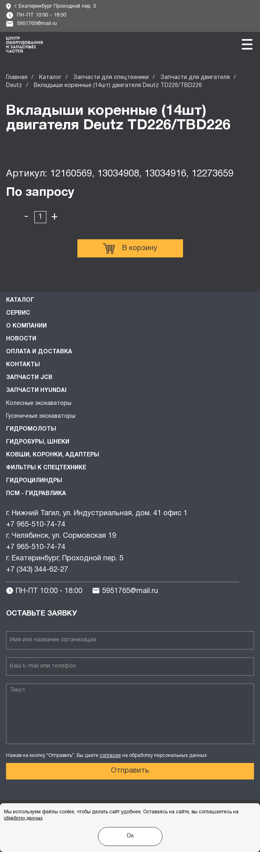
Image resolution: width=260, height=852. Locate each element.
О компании (26, 326)
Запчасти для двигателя (195, 77)
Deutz (14, 85)
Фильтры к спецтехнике (46, 468)
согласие (110, 755)
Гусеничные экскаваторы (40, 416)
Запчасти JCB (29, 377)
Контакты (23, 364)
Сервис (18, 313)
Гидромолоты (31, 429)
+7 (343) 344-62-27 (37, 569)
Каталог (50, 77)
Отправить (130, 770)
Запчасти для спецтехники (111, 77)
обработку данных (23, 818)
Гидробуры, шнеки (37, 442)
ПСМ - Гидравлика (36, 493)
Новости (21, 339)
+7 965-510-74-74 (35, 524)
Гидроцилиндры (34, 480)
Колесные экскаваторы (38, 403)
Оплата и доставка (39, 351)
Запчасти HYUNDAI (36, 390)
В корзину (130, 249)
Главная (16, 77)
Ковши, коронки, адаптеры (52, 455)
